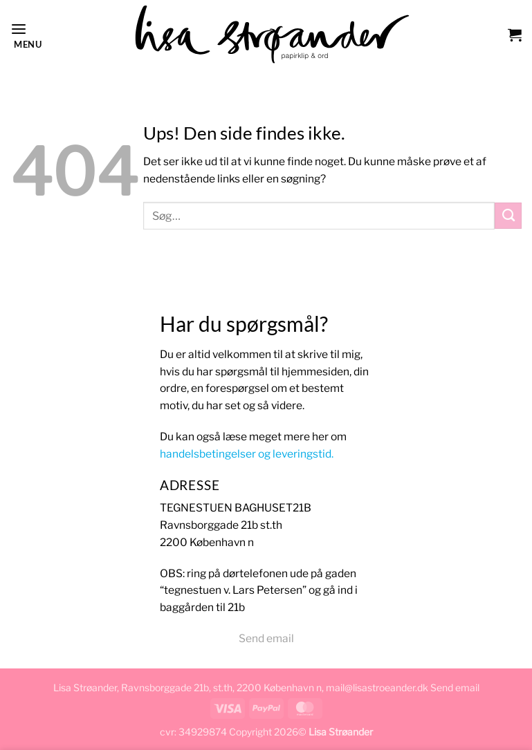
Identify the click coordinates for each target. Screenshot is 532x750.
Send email (266, 638)
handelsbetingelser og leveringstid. (246, 453)
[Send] (508, 216)
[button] (25, 34)
